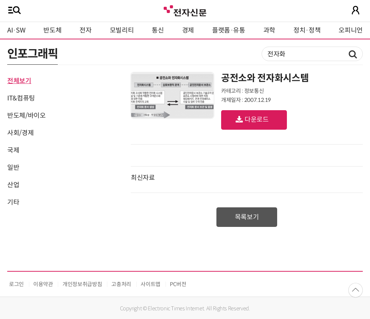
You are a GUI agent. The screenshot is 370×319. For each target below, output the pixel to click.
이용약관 (43, 284)
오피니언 (351, 30)
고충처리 (121, 284)
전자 (85, 30)
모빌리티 (122, 30)
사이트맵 (150, 284)
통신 (158, 30)
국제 (13, 150)
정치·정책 (306, 30)
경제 (188, 30)
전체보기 (19, 81)
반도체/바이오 (26, 116)
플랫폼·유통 (228, 30)
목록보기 (247, 217)
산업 (13, 185)
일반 (13, 168)
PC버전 (178, 284)
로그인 (16, 284)
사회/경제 (20, 133)
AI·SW (16, 30)
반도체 (52, 30)
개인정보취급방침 (82, 284)
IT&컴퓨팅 (21, 98)
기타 (13, 202)
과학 (269, 30)
